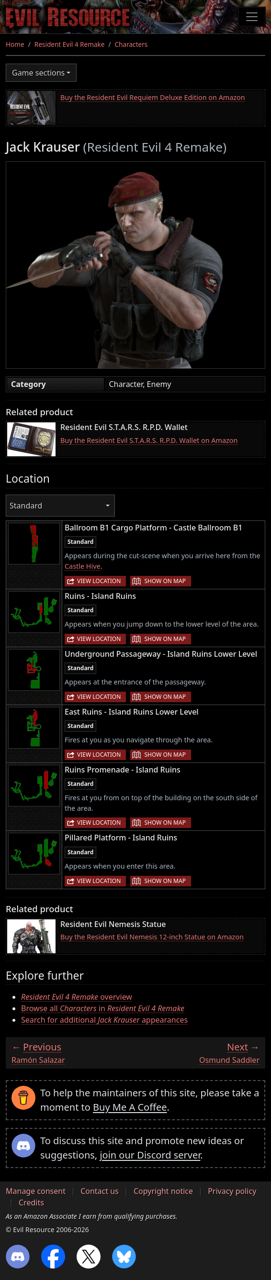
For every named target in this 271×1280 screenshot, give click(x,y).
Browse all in (102, 1008)
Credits (31, 1202)
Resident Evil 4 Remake (69, 44)
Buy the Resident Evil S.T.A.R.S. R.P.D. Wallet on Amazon (148, 440)
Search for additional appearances (104, 1020)
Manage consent (36, 1191)
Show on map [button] (164, 581)
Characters (131, 44)
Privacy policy (232, 1191)
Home (15, 44)
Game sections (38, 72)
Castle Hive (83, 566)
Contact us (99, 1191)
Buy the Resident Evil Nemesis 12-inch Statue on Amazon (152, 936)
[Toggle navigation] (251, 16)
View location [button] (99, 581)
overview (76, 997)
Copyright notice (163, 1191)
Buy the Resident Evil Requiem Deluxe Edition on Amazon (152, 97)
